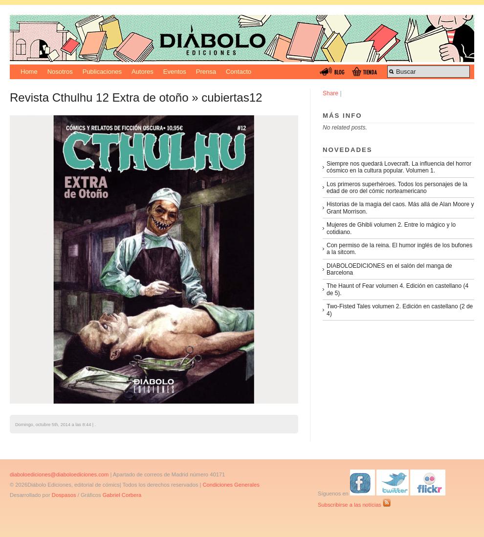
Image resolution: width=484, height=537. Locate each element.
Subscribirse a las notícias (354, 505)
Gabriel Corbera (122, 495)
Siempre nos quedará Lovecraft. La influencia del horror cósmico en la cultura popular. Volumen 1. (399, 167)
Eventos (174, 71)
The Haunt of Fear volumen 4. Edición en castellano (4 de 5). (397, 289)
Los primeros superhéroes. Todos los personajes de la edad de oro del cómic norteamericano (397, 187)
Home (29, 71)
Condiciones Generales (230, 485)
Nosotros (60, 71)
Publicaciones (102, 71)
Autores (143, 71)
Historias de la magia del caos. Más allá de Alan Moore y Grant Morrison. (400, 208)
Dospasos (64, 495)
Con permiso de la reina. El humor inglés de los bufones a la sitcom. (399, 249)
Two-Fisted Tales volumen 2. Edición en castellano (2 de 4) (400, 310)
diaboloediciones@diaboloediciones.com (59, 474)
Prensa (206, 71)
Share (330, 93)
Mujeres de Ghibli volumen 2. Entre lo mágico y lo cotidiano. (391, 228)
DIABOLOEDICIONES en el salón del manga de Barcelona (389, 269)
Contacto (238, 71)
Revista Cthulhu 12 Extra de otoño (99, 97)
